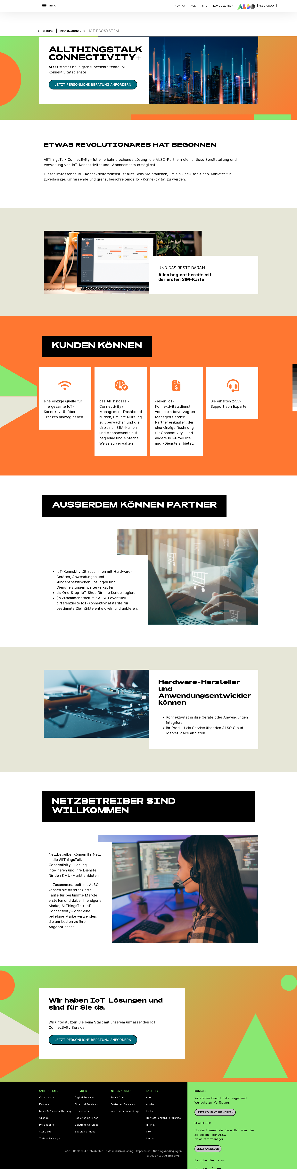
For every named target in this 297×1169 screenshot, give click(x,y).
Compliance (46, 1086)
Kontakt (181, 5)
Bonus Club (118, 1086)
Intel (149, 1120)
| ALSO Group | (267, 5)
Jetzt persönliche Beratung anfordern (93, 73)
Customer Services (123, 1093)
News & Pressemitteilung (55, 1100)
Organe (44, 1107)
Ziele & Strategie (50, 1127)
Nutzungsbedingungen (167, 1140)
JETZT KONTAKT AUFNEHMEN (215, 1101)
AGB (67, 1140)
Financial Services (86, 1093)
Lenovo (151, 1127)
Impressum (143, 1140)
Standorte (45, 1120)
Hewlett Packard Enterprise (163, 1107)
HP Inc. (150, 1113)
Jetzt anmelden (208, 1137)
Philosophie (46, 1113)
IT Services (82, 1100)
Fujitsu (150, 1100)
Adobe (150, 1093)
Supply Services (85, 1120)
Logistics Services (86, 1107)
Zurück (48, 20)
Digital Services (85, 1086)
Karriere (44, 1093)
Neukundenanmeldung (125, 1100)
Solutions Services (87, 1113)
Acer (149, 1086)
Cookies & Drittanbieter (88, 1140)
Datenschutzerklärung (120, 1140)
